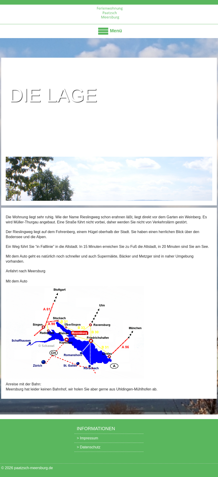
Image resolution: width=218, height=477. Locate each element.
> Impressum (87, 438)
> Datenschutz (88, 447)
